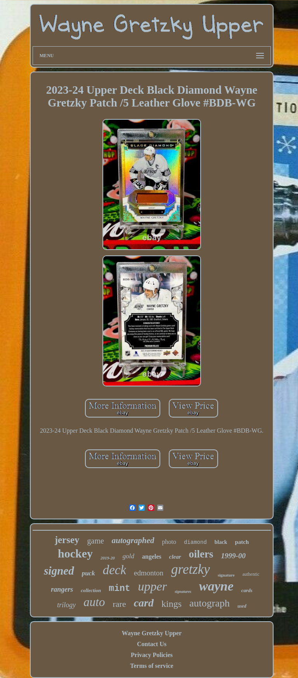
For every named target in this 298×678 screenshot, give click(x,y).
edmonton (148, 573)
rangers (62, 589)
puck (88, 573)
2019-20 (107, 558)
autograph (209, 603)
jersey (67, 540)
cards (247, 590)
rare (119, 604)
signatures (183, 591)
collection (91, 590)
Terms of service (151, 665)
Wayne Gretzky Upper (152, 633)
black (221, 542)
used (241, 606)
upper (152, 586)
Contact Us (151, 644)
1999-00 (233, 556)
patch (242, 542)
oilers (201, 554)
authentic (251, 574)
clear (175, 557)
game (95, 540)
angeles (151, 556)
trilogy (66, 605)
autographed (133, 540)
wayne (216, 586)
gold (128, 556)
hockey (75, 553)
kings (171, 604)
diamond (195, 542)
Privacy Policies (152, 655)
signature (226, 575)
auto (94, 602)
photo (169, 541)
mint (119, 589)
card (144, 603)
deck (114, 570)
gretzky (190, 569)
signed (59, 570)
